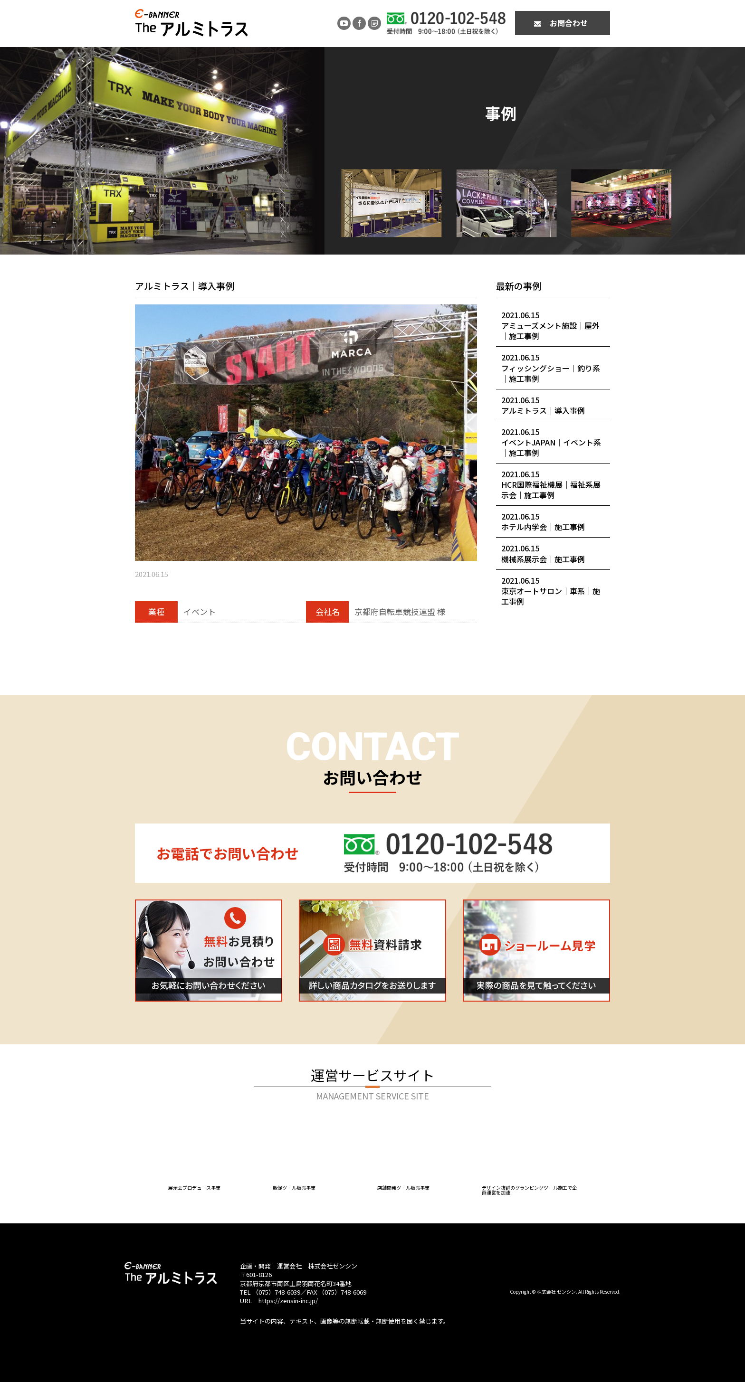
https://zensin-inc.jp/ (288, 1300)
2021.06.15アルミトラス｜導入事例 (543, 405)
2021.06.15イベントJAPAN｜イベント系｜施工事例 (551, 442)
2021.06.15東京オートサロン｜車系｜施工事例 (550, 591)
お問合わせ (569, 22)
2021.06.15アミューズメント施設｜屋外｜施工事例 (550, 325)
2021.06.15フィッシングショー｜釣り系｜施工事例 (550, 367)
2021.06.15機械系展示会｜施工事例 (543, 553)
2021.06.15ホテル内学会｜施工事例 (543, 521)
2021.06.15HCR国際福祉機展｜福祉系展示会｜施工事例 (551, 484)
